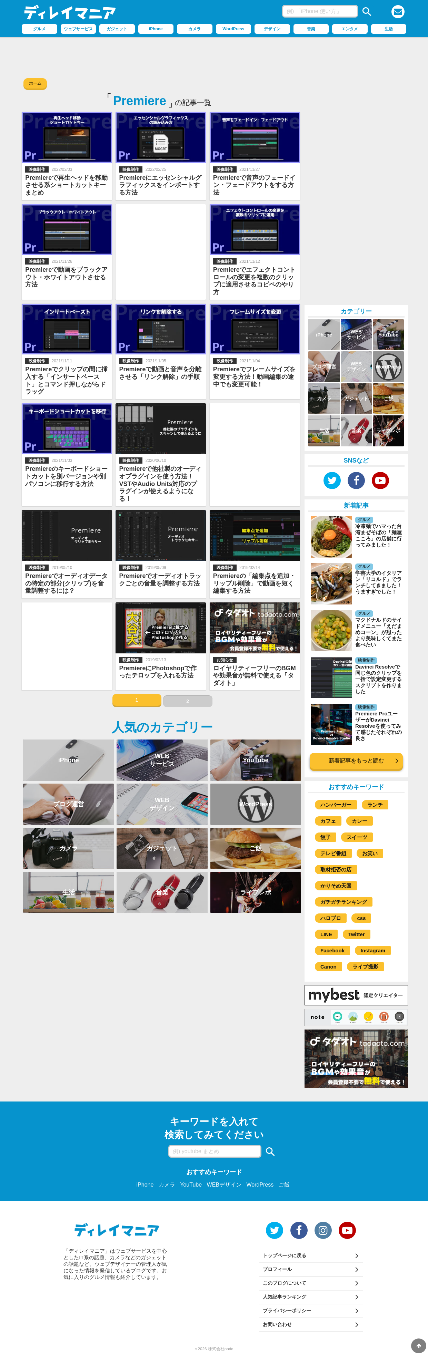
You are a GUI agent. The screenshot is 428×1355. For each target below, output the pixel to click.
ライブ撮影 (365, 967)
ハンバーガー (335, 805)
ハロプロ (330, 918)
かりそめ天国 (335, 886)
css (361, 918)
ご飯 (284, 1185)
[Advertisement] (214, 56)
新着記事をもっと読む (356, 761)
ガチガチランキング (343, 902)
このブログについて (284, 1283)
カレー (359, 821)
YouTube (191, 1185)
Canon (328, 967)
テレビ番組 (333, 853)
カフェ (328, 821)
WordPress (259, 1185)
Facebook (332, 950)
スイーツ (357, 837)
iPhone (145, 1185)
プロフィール (277, 1269)
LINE (326, 934)
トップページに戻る (284, 1255)
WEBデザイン (224, 1185)
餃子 (325, 837)
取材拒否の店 (335, 869)
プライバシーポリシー (287, 1310)
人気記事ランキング (284, 1297)
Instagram (372, 950)
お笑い (370, 853)
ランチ (375, 805)
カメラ (167, 1185)
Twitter (356, 934)
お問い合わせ (277, 1324)
